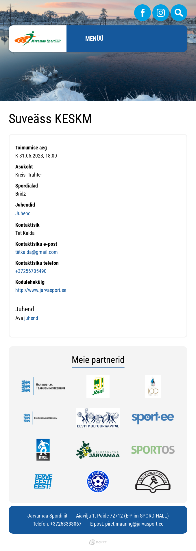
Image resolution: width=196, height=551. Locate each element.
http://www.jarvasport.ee (40, 290)
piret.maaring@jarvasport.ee (134, 524)
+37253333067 (66, 524)
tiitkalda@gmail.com (36, 252)
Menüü (94, 38)
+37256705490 (31, 271)
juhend (30, 318)
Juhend (23, 213)
